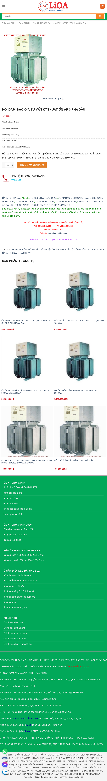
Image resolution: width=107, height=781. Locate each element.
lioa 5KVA (9, 774)
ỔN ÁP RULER (34, 771)
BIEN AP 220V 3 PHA (77, 761)
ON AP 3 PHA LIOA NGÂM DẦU (55, 205)
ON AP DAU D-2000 (29, 205)
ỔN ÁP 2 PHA (38, 758)
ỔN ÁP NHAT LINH (57, 761)
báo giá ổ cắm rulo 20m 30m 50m (20, 580)
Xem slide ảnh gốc (53, 98)
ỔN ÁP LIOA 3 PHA (50, 755)
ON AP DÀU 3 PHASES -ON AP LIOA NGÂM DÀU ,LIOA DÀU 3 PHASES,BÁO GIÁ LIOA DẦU (26, 461)
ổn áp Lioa (18, 718)
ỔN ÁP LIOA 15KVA (91, 774)
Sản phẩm (24, 23)
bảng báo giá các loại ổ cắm (17, 575)
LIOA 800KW (24, 253)
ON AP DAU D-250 (67, 198)
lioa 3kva (74, 771)
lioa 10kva (66, 764)
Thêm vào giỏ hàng (32, 165)
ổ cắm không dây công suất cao (19, 597)
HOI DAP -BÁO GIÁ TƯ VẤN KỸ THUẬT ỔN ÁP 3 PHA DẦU (41, 249)
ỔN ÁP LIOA (26, 761)
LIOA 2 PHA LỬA (22, 758)
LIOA (86, 666)
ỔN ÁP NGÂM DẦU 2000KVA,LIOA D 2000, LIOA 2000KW (76, 391)
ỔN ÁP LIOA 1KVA (60, 771)
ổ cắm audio (9, 602)
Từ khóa (8, 755)
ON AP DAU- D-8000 (65, 201)
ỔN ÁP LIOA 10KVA (65, 768)
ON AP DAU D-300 (86, 198)
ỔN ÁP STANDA (18, 771)
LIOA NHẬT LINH (11, 761)
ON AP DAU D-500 (24, 201)
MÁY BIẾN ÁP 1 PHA (55, 758)
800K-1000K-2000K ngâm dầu (71, 23)
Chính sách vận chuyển (15, 633)
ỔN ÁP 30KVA (82, 768)
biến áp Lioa (32, 718)
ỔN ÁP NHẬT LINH (56, 738)
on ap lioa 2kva (11, 498)
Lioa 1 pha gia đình (12, 514)
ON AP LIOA (65, 755)
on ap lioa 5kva (11, 503)
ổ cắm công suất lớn (13, 586)
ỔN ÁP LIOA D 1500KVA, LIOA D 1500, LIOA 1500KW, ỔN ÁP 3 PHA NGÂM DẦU (25, 321)
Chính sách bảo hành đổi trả (17, 644)
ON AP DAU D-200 (47, 198)
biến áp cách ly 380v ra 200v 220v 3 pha (23, 555)
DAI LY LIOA (95, 755)
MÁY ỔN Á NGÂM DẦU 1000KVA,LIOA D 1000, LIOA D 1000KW (79, 321)
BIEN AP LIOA (48, 768)
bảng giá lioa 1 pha (12, 493)
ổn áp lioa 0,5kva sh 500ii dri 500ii (20, 487)
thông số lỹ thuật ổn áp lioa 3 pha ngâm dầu (73, 460)
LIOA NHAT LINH (73, 774)
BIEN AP (85, 755)
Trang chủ (8, 23)
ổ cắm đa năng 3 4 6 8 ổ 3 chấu (19, 591)
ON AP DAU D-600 (44, 201)
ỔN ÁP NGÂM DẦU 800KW (85, 249)
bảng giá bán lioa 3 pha (15, 534)
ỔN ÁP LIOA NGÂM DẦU (29, 768)
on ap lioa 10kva (79, 764)
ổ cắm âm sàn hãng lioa (15, 607)
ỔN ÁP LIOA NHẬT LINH (28, 755)
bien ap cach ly (14, 764)
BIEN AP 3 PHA (40, 761)
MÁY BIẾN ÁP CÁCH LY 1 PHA (80, 758)
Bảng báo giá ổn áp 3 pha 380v (19, 529)
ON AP (76, 755)
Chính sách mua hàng (14, 628)
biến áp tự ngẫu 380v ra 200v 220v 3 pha (23, 560)
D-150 (35, 198)
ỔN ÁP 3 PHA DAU (11, 198)
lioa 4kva (83, 771)
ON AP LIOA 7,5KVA (24, 774)
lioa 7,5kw (59, 774)
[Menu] (3, 6)
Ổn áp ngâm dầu (42, 23)
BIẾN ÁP (79, 666)
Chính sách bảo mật (13, 622)
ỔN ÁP (70, 666)
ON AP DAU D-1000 (87, 201)
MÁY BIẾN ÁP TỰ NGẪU (34, 764)
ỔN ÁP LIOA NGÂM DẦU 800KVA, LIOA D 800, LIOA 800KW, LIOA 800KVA (25, 391)
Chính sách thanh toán (14, 638)
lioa (14, 755)
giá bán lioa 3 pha (12, 540)
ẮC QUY (46, 771)
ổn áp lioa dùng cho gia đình (17, 509)
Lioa (28, 725)
